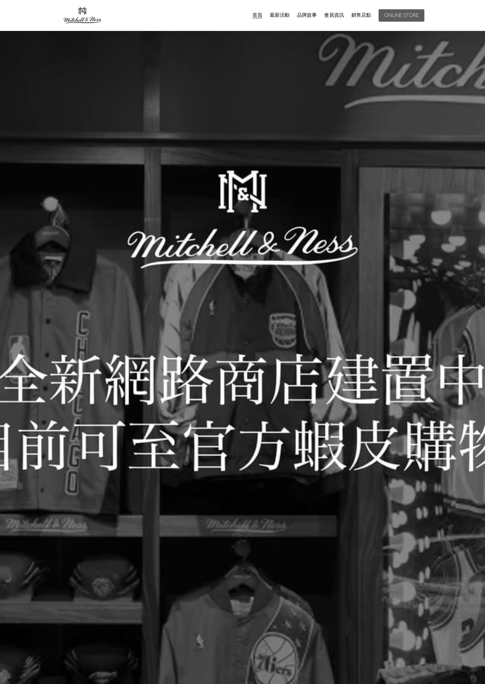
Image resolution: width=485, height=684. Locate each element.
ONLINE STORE (401, 15)
